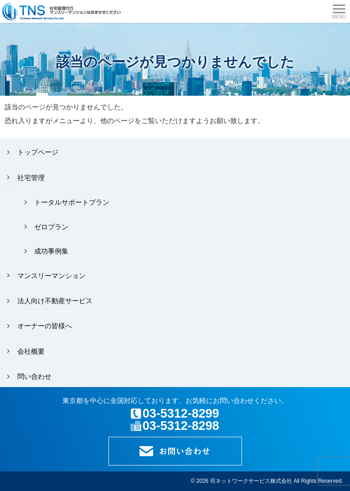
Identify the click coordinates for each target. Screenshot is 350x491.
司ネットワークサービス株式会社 (251, 481)
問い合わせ (34, 376)
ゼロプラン (51, 227)
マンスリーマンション (51, 275)
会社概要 (31, 351)
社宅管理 (31, 177)
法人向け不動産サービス (55, 301)
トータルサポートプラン (71, 202)
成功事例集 (51, 251)
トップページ (37, 152)
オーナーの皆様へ (44, 326)
